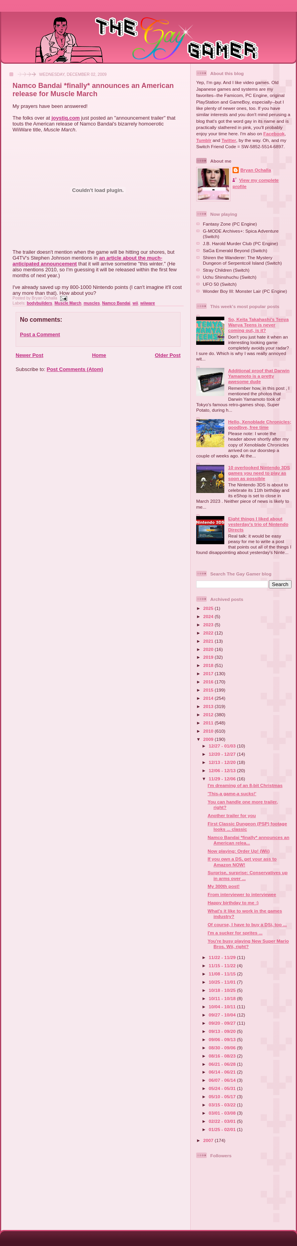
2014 (209, 698)
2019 (209, 657)
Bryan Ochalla (255, 169)
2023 (209, 624)
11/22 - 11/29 (223, 957)
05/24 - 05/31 (223, 1088)
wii (135, 303)
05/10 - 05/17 (223, 1096)
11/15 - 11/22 (223, 965)
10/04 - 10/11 (223, 1006)
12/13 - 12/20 (223, 762)
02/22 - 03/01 (223, 1121)
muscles (92, 303)
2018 (209, 665)
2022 (209, 632)
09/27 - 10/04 (223, 1014)
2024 (209, 616)
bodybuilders (39, 303)
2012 (209, 714)
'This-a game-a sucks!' (232, 793)
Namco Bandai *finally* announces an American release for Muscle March (93, 90)
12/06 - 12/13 (223, 770)
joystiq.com (66, 118)
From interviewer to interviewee (242, 894)
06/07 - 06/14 (223, 1080)
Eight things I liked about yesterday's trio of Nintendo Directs (258, 524)
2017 (209, 673)
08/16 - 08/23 (223, 1055)
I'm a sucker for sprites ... (235, 932)
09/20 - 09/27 (223, 1022)
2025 (209, 608)
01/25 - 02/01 (223, 1129)
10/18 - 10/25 (223, 990)
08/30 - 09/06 (223, 1047)
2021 (209, 641)
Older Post (168, 355)
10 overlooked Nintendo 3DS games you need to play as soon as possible (259, 473)
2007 (209, 1140)
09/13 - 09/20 (223, 1031)
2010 (209, 730)
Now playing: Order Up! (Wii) (239, 850)
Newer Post (29, 355)
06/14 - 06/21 (223, 1071)
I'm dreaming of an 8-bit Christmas (245, 785)
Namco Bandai (116, 303)
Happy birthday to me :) (233, 902)
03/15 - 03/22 (223, 1104)
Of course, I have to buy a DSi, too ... (247, 924)
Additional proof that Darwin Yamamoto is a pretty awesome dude (259, 376)
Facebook (274, 133)
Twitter (229, 140)
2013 (209, 706)
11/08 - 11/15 (223, 973)
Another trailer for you (232, 815)
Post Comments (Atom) (75, 369)
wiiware (147, 303)
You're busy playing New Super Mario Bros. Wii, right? (248, 943)
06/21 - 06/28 (223, 1064)
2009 (209, 739)
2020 (209, 649)
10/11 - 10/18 (223, 998)
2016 (209, 681)
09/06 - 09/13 (223, 1039)
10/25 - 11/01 (223, 981)
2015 (209, 689)
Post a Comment (40, 334)
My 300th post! (224, 886)
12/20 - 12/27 (223, 754)
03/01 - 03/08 (223, 1112)
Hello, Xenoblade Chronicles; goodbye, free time (260, 424)
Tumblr (203, 140)
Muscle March (67, 303)
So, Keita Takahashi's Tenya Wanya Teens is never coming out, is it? (258, 325)
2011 (209, 722)
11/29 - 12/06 (223, 778)
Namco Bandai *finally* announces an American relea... (248, 840)
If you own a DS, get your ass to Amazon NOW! (242, 861)
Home (99, 355)
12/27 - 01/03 (223, 745)
